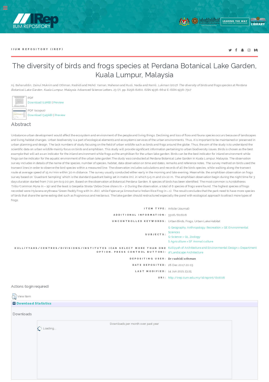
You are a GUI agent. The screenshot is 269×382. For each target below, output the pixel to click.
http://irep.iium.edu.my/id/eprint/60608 (196, 277)
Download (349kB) (40, 115)
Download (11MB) (39, 102)
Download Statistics (32, 303)
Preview (58, 102)
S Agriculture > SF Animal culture (190, 241)
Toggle (7, 8)
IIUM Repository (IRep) (37, 49)
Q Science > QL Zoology (184, 236)
